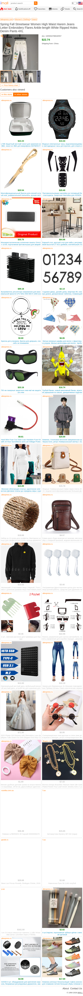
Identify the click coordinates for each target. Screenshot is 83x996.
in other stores (20, 94)
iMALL (80, 993)
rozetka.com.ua (7, 790)
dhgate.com (47, 741)
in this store (7, 94)
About (66, 988)
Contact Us (76, 988)
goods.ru (4, 840)
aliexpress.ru (6, 100)
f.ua (44, 790)
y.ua (3, 889)
